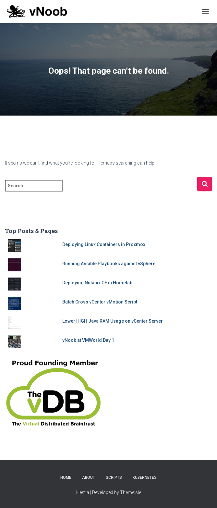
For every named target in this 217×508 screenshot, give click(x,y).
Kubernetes (145, 477)
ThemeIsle (130, 492)
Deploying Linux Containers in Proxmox (103, 244)
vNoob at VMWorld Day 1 (88, 340)
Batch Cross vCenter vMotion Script (99, 301)
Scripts (114, 477)
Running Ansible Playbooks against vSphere (108, 263)
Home (65, 477)
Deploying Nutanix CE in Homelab (97, 282)
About (88, 477)
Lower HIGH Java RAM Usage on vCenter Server (112, 321)
